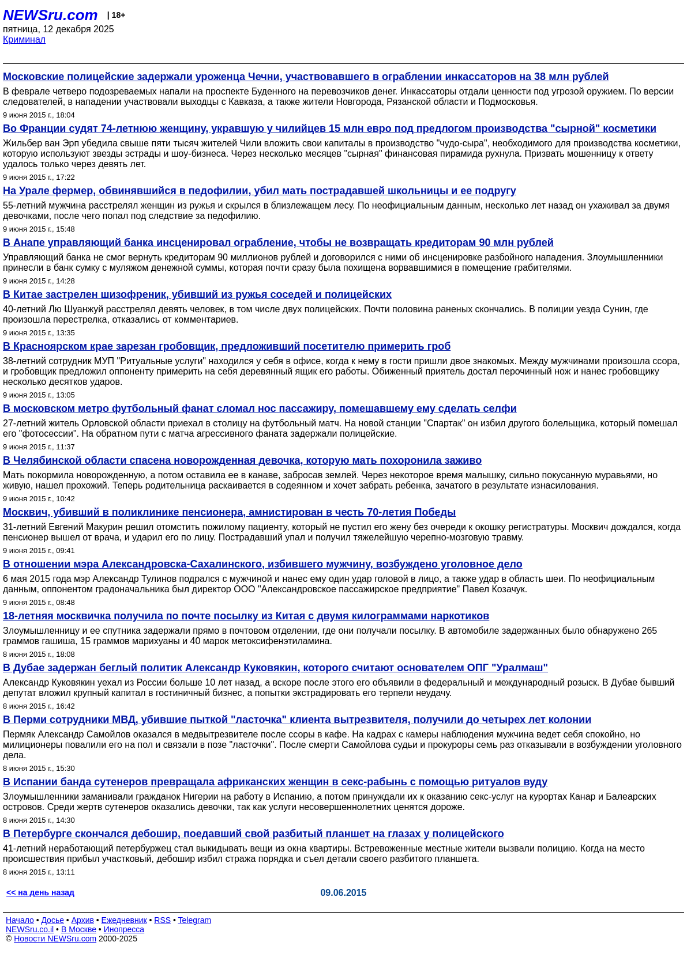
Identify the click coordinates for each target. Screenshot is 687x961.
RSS (162, 920)
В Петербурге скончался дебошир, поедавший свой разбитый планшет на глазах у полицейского (253, 833)
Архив (83, 920)
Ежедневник (124, 920)
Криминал (24, 39)
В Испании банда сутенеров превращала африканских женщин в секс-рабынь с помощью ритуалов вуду (275, 782)
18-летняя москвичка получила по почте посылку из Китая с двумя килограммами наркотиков (246, 616)
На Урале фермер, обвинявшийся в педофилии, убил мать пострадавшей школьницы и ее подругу (259, 190)
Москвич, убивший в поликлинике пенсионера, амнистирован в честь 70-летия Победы (229, 512)
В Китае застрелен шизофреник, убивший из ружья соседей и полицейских (197, 294)
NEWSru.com (50, 15)
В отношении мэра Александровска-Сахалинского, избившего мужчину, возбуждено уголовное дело (263, 564)
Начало (20, 920)
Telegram (195, 920)
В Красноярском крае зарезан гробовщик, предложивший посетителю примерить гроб (227, 346)
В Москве (78, 929)
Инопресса (124, 929)
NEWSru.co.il (30, 929)
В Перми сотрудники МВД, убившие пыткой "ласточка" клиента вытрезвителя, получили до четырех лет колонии (297, 719)
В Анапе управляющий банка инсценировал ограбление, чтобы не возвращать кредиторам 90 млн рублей (278, 242)
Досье (52, 920)
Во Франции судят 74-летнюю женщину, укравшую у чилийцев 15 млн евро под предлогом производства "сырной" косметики (329, 128)
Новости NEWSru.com (55, 938)
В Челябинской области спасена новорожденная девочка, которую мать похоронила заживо (242, 460)
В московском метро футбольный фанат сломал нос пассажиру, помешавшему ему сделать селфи (260, 408)
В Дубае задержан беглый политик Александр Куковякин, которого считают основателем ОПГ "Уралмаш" (275, 668)
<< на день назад (40, 892)
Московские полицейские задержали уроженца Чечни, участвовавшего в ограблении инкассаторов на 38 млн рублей (306, 76)
